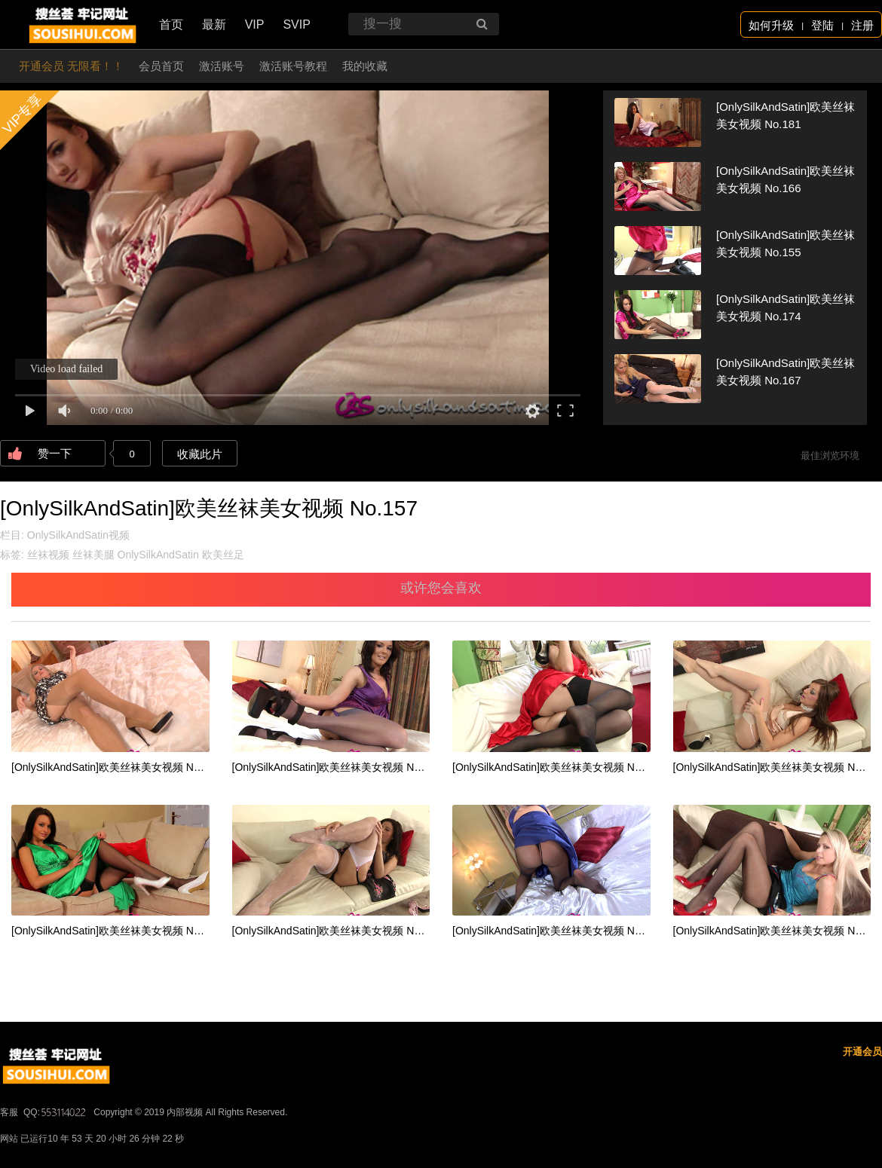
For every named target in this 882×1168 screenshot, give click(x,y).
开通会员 (862, 1051)
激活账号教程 (293, 66)
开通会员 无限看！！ (71, 66)
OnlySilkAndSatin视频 (78, 535)
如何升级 (771, 25)
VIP (255, 24)
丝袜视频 (48, 555)
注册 (862, 25)
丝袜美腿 (93, 555)
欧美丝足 (223, 555)
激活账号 (221, 66)
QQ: (55, 1112)
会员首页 (161, 66)
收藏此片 (199, 454)
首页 (171, 24)
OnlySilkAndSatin (158, 555)
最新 (214, 24)
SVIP (296, 24)
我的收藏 (364, 66)
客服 (9, 1112)
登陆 (822, 25)
